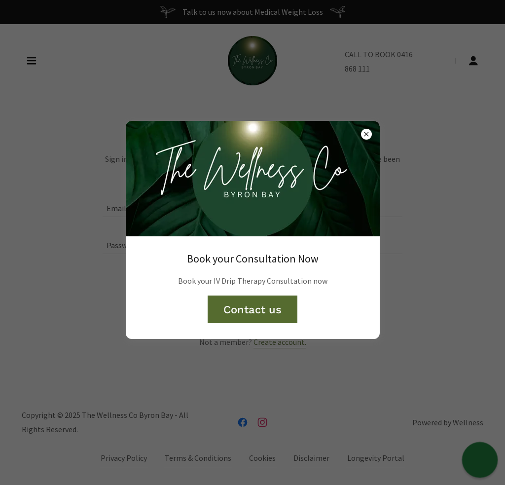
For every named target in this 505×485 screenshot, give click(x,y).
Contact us (252, 309)
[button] (480, 460)
